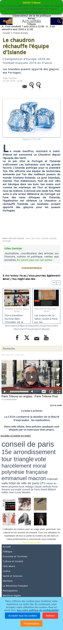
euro (28, 238)
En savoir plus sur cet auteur (35, 260)
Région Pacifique (26, 326)
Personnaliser (31, 623)
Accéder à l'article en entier (16, 435)
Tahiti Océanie (11, 326)
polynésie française (25, 472)
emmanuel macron (24, 478)
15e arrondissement (29, 452)
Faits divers (9, 566)
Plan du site (28, 542)
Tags (38, 542)
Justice (6, 571)
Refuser (50, 615)
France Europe (20, 33)
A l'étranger (45, 329)
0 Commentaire (9, 399)
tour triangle (18, 459)
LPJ (42, 483)
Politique (7, 551)
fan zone (35, 238)
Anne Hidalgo (26, 486)
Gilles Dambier (10, 78)
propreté (13, 486)
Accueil (6, 33)
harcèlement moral (24, 466)
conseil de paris (28, 444)
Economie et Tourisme (15, 556)
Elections (8, 581)
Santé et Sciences (12, 576)
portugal (7, 241)
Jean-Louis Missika (19, 492)
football (44, 238)
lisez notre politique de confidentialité (37, 610)
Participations (10, 590)
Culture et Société (13, 561)
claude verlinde (42, 486)
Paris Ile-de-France (43, 326)
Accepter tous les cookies (22, 615)
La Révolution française (15, 586)
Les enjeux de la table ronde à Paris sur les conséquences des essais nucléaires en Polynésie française (46, 318)
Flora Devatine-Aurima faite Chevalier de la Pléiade (14, 318)
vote (40, 459)
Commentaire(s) (32, 267)
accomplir (16, 489)
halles (5, 492)
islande (52, 238)
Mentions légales (12, 595)
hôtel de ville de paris (24, 483)
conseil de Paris (31, 489)
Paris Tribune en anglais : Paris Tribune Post (30, 396)
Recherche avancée (13, 354)
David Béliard (48, 489)
